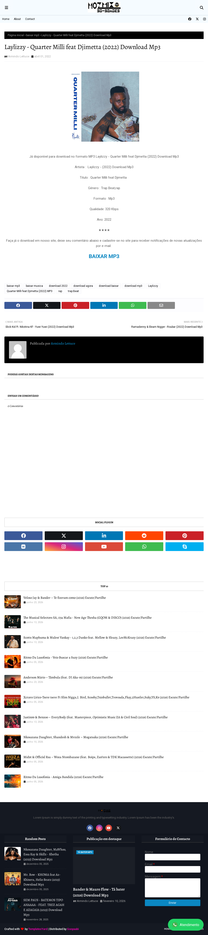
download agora (83, 285)
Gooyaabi (73, 929)
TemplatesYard (37, 929)
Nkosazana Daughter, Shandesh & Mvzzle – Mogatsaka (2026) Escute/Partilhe (75, 737)
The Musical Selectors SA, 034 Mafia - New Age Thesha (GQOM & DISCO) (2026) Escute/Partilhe (87, 617)
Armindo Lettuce (18, 56)
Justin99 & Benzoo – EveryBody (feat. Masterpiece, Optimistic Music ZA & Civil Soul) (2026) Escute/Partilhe (95, 717)
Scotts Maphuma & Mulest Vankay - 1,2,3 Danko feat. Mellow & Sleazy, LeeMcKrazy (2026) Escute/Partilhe (94, 637)
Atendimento (185, 924)
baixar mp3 (32, 35)
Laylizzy (153, 285)
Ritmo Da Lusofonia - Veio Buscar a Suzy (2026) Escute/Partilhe (65, 657)
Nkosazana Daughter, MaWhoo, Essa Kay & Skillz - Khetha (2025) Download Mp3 (44, 854)
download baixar (109, 285)
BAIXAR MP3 (104, 256)
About (17, 19)
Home (5, 19)
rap (60, 291)
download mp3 (133, 285)
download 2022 (58, 285)
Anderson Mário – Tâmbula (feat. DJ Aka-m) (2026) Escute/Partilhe (68, 677)
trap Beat (73, 291)
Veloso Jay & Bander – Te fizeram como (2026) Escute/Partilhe (64, 597)
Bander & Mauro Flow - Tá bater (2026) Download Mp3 (99, 892)
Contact (30, 19)
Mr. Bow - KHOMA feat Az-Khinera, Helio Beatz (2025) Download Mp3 (41, 879)
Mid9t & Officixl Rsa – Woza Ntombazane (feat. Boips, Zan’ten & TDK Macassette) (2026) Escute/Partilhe (93, 757)
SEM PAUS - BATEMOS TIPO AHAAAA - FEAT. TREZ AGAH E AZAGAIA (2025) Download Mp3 (43, 907)
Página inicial (16, 35)
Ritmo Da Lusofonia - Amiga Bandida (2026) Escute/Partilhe (63, 777)
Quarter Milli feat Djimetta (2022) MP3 (29, 291)
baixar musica (34, 285)
